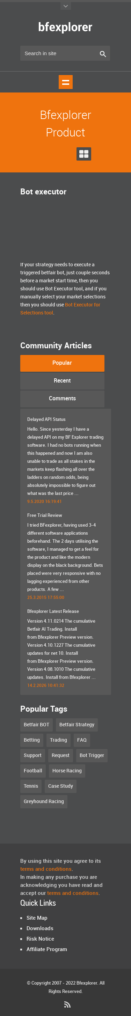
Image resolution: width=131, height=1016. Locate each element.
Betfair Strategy (76, 724)
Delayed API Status (46, 419)
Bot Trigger (92, 755)
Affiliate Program (47, 949)
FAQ (82, 740)
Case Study (60, 786)
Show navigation (66, 82)
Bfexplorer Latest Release (53, 611)
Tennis (31, 786)
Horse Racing (67, 770)
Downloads (40, 929)
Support (33, 755)
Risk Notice (40, 939)
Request (61, 755)
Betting (32, 740)
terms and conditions (46, 869)
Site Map (37, 918)
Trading (58, 740)
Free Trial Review (44, 515)
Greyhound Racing (44, 801)
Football (33, 770)
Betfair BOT (36, 724)
